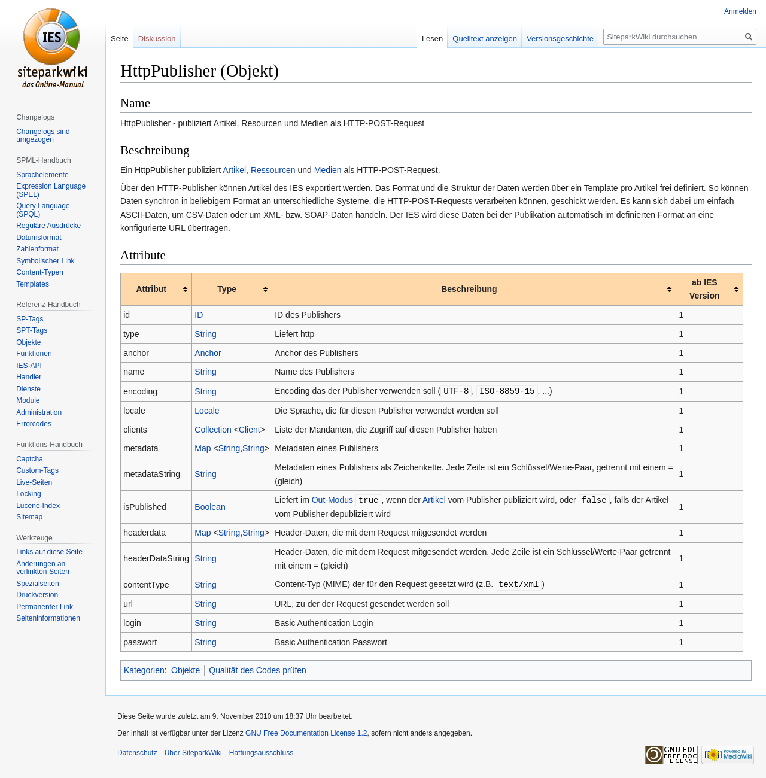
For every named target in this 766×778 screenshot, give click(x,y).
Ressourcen (273, 170)
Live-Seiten (34, 482)
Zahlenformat (37, 249)
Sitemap (29, 517)
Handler (28, 377)
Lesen (432, 38)
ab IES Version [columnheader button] (704, 289)
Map (202, 447)
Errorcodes (33, 424)
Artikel (234, 170)
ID (198, 315)
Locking (28, 494)
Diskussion (157, 38)
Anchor (207, 353)
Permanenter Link (44, 607)
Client (249, 429)
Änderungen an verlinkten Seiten (42, 568)
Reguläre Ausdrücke (48, 225)
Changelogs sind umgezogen (42, 135)
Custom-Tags (37, 470)
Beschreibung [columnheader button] (469, 289)
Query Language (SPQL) (42, 210)
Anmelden (740, 11)
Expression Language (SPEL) (51, 190)
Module (27, 400)
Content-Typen (39, 272)
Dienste (28, 389)
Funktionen (33, 354)
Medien (328, 170)
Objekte (185, 668)
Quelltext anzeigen (484, 38)
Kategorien (144, 668)
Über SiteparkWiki (193, 751)
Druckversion (37, 595)
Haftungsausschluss (261, 751)
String (205, 334)
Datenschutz (137, 751)
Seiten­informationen (48, 618)
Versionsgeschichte (560, 38)
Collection (212, 429)
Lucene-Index (38, 506)
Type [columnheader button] (226, 289)
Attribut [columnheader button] (151, 289)
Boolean (209, 505)
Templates (32, 284)
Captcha (29, 459)
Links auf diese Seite (49, 552)
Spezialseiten (37, 583)
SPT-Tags (31, 330)
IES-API (29, 365)
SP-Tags (29, 319)
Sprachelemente (42, 175)
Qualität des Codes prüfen (257, 668)
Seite (120, 38)
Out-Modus (332, 499)
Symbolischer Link (45, 261)
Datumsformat (38, 237)
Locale (206, 410)
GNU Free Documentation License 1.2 (306, 731)
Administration (39, 412)
